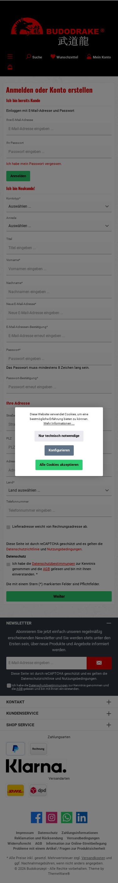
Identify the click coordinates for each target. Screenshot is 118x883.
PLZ (9, 438)
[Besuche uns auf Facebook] (37, 817)
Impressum (25, 833)
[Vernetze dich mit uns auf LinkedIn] (82, 817)
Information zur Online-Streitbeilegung (76, 844)
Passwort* (13, 350)
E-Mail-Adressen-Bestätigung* (27, 327)
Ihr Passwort (15, 142)
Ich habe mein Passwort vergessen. (34, 164)
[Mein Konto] (98, 57)
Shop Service (20, 724)
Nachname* (14, 283)
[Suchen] (34, 57)
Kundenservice (22, 713)
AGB (46, 569)
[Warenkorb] (10, 68)
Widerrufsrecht (19, 844)
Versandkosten (93, 858)
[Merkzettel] (64, 57)
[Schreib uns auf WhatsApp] (67, 817)
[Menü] (10, 57)
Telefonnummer (17, 501)
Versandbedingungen (83, 838)
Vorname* (13, 260)
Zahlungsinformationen (80, 833)
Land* (10, 482)
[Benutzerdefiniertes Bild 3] (36, 766)
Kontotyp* (13, 198)
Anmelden (18, 176)
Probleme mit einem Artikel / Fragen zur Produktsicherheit (59, 849)
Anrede (11, 218)
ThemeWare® (59, 874)
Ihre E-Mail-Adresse (19, 120)
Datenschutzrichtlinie (23, 549)
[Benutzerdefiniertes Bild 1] (15, 749)
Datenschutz (48, 833)
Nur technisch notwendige (59, 436)
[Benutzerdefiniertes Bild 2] (38, 749)
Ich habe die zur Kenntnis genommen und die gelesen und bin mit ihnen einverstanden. (60, 687)
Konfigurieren (59, 450)
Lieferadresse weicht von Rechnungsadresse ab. (50, 527)
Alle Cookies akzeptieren (59, 464)
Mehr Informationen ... (59, 423)
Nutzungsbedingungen (64, 549)
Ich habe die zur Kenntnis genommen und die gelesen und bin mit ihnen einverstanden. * (53, 569)
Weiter (59, 596)
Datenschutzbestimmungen (53, 564)
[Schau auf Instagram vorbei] (52, 817)
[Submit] (99, 663)
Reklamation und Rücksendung (38, 838)
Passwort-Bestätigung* (22, 378)
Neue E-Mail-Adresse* (21, 304)
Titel (9, 239)
